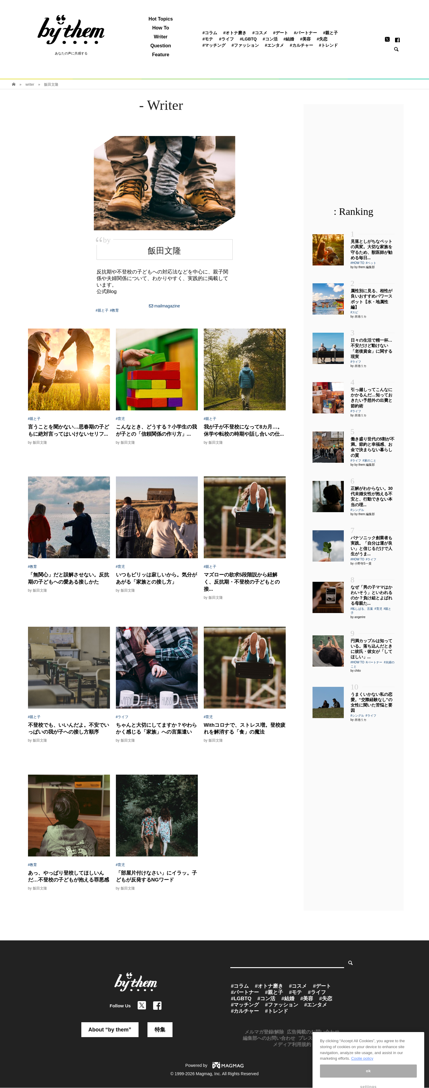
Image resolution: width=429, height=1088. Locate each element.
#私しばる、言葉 (362, 608)
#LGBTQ (248, 39)
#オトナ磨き (234, 32)
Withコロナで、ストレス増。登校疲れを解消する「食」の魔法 (245, 728)
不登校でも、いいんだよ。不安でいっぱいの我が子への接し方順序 (68, 728)
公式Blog (107, 291)
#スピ (354, 312)
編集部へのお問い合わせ (269, 1038)
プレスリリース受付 (319, 1038)
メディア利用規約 (292, 1044)
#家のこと (369, 460)
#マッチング (214, 45)
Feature (160, 54)
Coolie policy (362, 1081)
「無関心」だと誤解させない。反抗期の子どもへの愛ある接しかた (68, 578)
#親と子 (330, 32)
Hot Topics (161, 19)
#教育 (114, 310)
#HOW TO (357, 263)
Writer (160, 37)
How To (160, 28)
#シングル (357, 510)
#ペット (371, 263)
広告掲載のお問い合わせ (313, 1031)
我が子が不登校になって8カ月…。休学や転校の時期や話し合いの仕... (244, 430)
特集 (160, 1030)
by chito (356, 670)
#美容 (305, 39)
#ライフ (226, 39)
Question (160, 45)
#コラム (209, 32)
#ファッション (245, 45)
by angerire (358, 617)
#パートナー (305, 32)
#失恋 (322, 39)
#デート (280, 32)
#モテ (207, 39)
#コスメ (259, 32)
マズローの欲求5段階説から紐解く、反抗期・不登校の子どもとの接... (242, 582)
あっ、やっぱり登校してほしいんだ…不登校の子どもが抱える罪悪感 (68, 876)
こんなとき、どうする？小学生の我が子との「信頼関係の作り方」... (156, 430)
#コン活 (270, 39)
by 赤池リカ (358, 316)
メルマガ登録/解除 (264, 1031)
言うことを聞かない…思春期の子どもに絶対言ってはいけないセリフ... (68, 430)
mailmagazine (164, 306)
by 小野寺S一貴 (361, 563)
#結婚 (289, 39)
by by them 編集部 (363, 267)
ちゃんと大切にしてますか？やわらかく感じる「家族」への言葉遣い (156, 728)
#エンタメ (274, 45)
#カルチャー (301, 45)
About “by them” (109, 1030)
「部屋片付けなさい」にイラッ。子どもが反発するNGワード (156, 876)
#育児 (120, 419)
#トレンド (328, 45)
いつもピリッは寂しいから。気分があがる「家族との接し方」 (156, 578)
